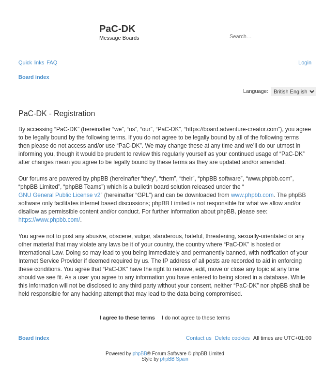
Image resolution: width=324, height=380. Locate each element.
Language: (255, 91)
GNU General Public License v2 (59, 195)
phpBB (140, 353)
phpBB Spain (174, 359)
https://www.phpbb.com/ (49, 219)
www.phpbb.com (252, 195)
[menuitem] (51, 62)
